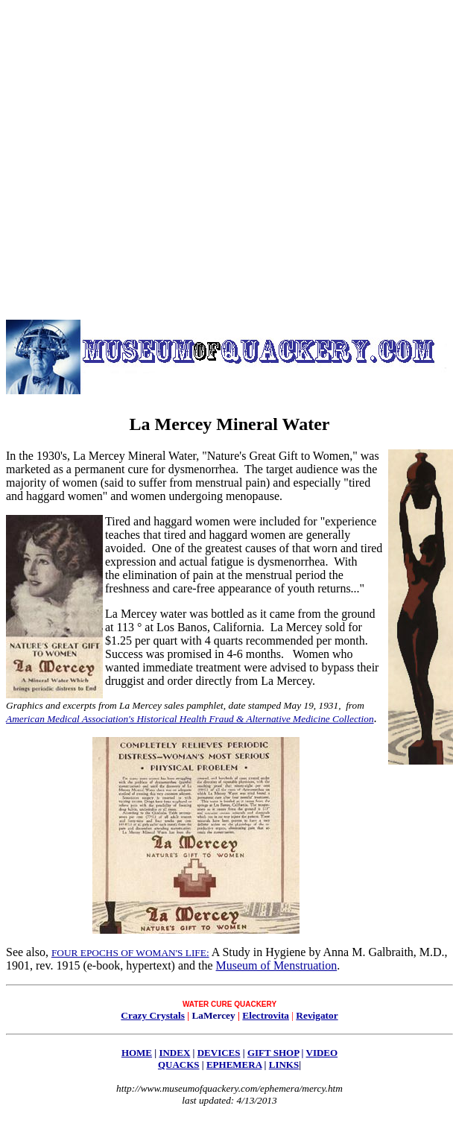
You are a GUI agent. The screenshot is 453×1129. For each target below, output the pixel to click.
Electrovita (265, 1015)
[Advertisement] (149, 155)
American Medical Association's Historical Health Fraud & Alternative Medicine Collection (190, 718)
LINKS (284, 1064)
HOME (136, 1052)
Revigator (317, 1015)
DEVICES (219, 1052)
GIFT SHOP (273, 1052)
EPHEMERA (234, 1064)
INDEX (174, 1052)
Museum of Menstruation (277, 965)
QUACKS (179, 1064)
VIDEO (322, 1052)
